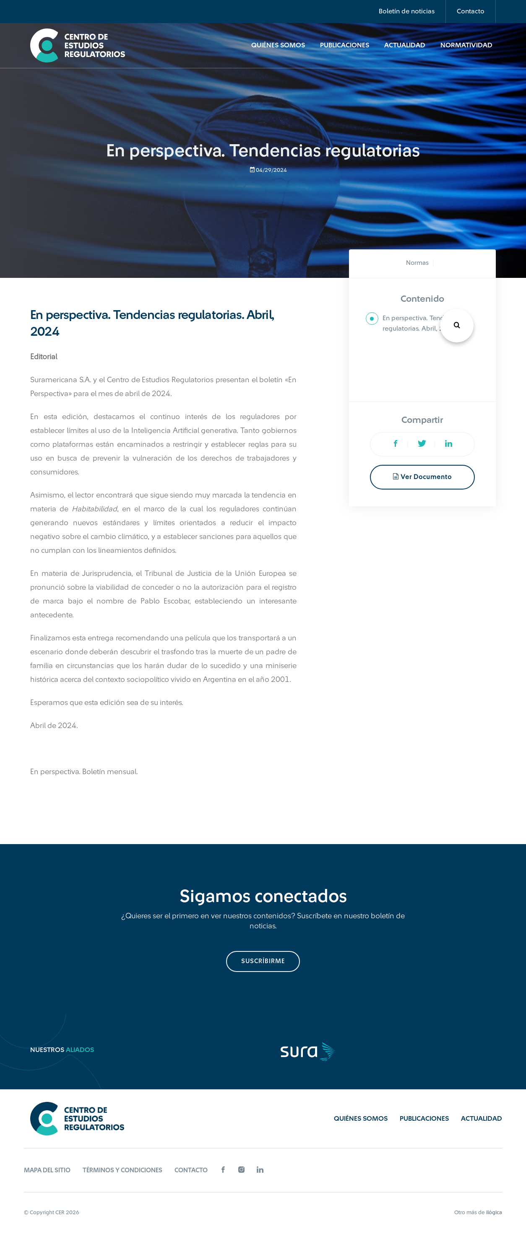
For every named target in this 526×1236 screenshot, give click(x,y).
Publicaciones (344, 45)
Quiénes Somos (278, 45)
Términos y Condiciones (122, 1170)
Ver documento (422, 476)
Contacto (470, 11)
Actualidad (404, 45)
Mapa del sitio (47, 1170)
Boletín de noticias (407, 11)
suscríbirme (263, 961)
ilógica (494, 1212)
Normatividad (466, 45)
